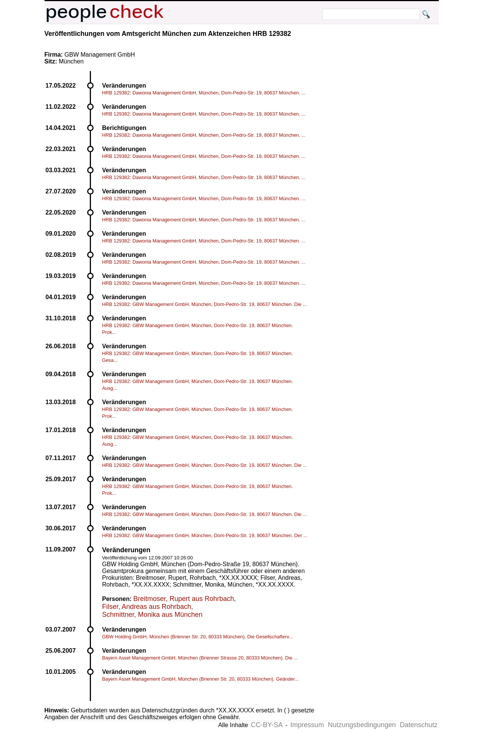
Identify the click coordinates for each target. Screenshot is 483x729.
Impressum (307, 725)
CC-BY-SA (267, 725)
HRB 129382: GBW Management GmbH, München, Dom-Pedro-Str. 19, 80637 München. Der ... (205, 535)
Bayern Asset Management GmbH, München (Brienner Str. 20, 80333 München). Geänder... (200, 679)
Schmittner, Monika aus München (152, 614)
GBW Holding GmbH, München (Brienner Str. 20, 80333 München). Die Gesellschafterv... (197, 636)
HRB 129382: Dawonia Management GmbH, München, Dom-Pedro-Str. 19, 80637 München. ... (204, 93)
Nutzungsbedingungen (362, 725)
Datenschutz (418, 725)
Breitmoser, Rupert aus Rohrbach (183, 598)
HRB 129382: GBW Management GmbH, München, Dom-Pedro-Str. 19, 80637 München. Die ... (204, 304)
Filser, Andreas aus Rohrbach (146, 606)
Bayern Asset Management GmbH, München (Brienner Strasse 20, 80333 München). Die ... (200, 658)
